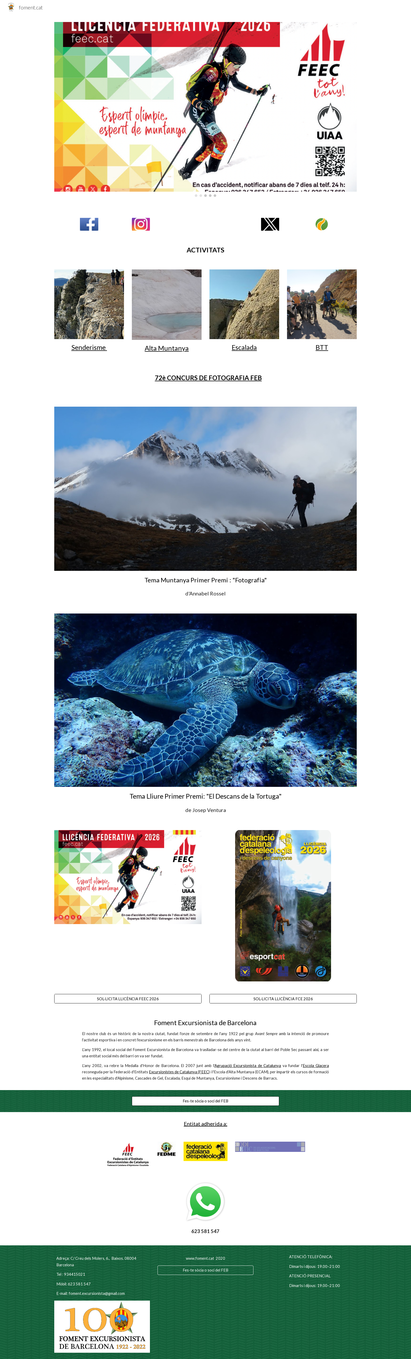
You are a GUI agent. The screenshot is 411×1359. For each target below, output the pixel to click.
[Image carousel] (205, 109)
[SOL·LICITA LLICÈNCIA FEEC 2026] (128, 999)
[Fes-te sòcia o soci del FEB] (205, 1101)
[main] (205, 250)
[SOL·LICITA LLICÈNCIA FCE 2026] (283, 999)
